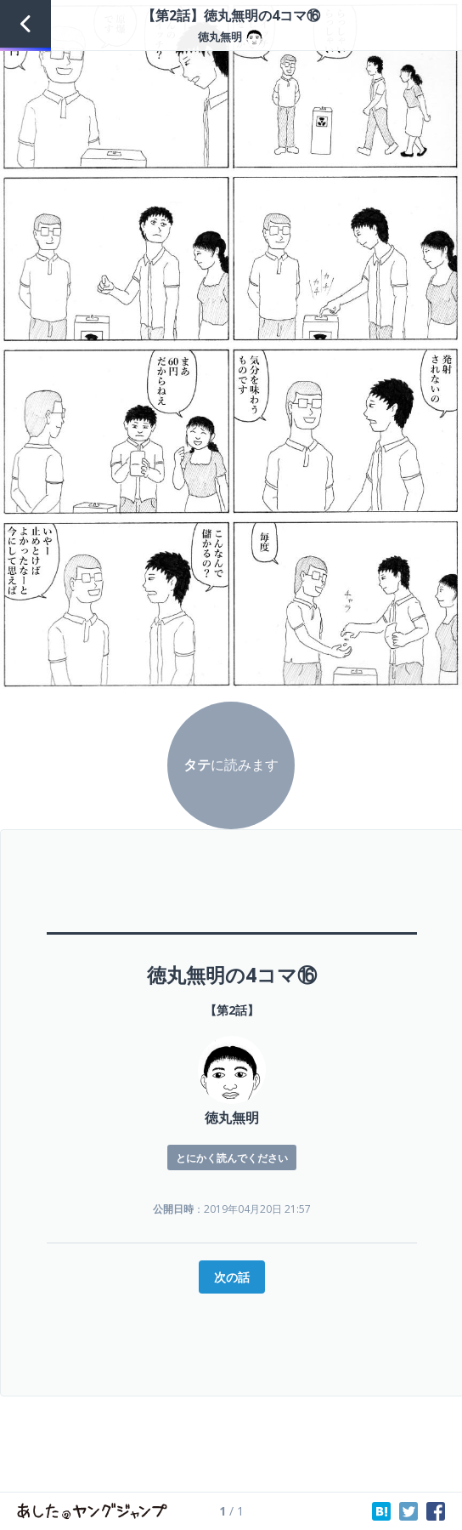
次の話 (232, 1277)
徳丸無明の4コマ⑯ (232, 974)
